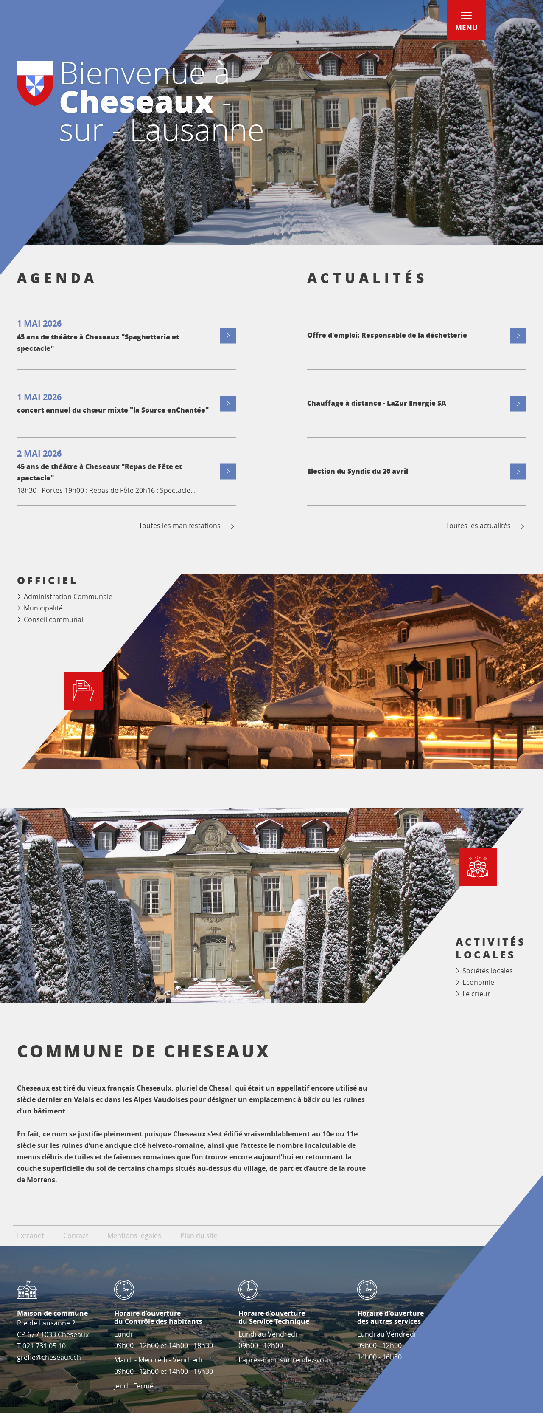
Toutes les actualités (486, 525)
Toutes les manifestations (187, 525)
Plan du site (199, 1235)
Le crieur (476, 993)
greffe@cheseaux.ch (49, 1357)
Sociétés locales (487, 970)
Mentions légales (134, 1235)
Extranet (30, 1235)
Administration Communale (68, 596)
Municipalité (43, 608)
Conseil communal (53, 619)
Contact (75, 1235)
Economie (478, 982)
